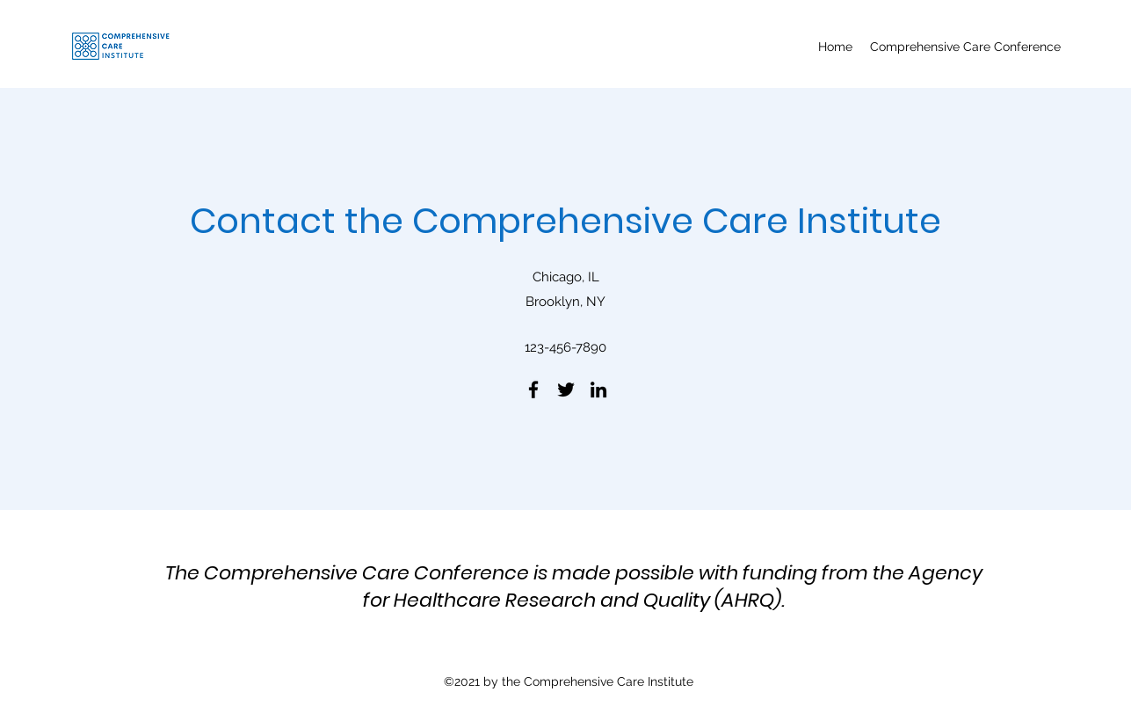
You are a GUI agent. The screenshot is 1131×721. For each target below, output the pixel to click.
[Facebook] (533, 389)
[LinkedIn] (598, 389)
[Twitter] (566, 389)
